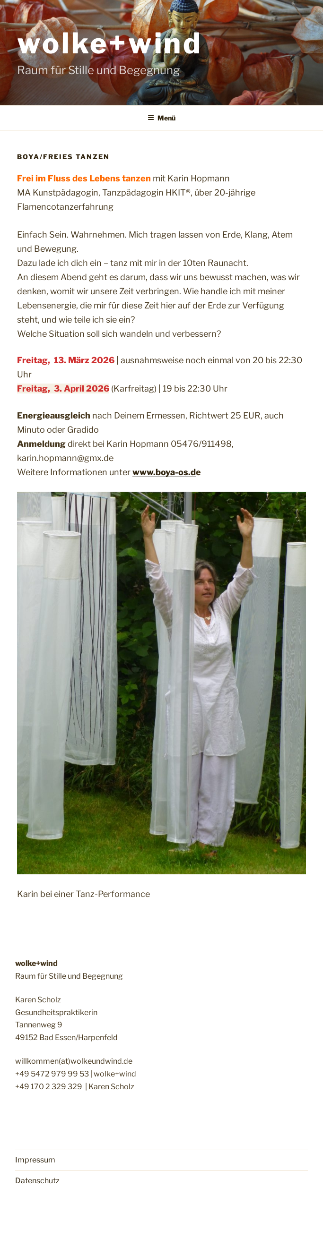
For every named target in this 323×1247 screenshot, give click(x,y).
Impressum (35, 1159)
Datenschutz (37, 1180)
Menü (161, 118)
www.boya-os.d (164, 472)
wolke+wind (110, 43)
